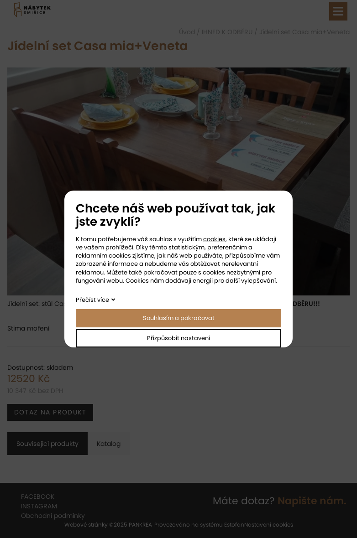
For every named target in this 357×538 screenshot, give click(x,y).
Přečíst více (92, 299)
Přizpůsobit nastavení (178, 338)
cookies (214, 239)
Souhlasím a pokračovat (179, 318)
